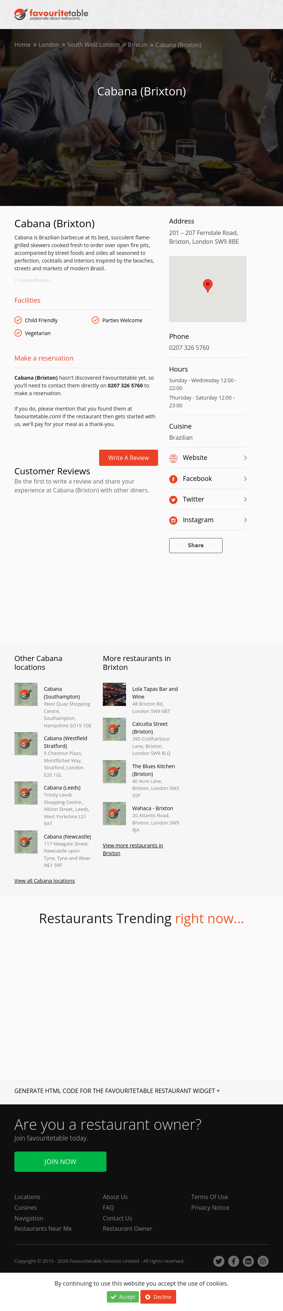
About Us (115, 1197)
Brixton (140, 45)
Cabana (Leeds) (62, 787)
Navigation (29, 1218)
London (49, 45)
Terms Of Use (209, 1197)
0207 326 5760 (189, 348)
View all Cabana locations (44, 881)
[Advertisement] (86, 528)
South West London (95, 45)
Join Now (60, 1160)
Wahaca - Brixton (152, 808)
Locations (27, 1197)
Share (196, 545)
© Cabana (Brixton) (32, 280)
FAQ (108, 1207)
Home (22, 45)
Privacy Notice (210, 1207)
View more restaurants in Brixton (133, 849)
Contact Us (118, 1218)
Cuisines (25, 1207)
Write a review (128, 458)
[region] (208, 293)
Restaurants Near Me (43, 1229)
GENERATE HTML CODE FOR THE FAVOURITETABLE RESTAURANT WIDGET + (117, 1091)
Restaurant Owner (128, 1229)
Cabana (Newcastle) (67, 836)
